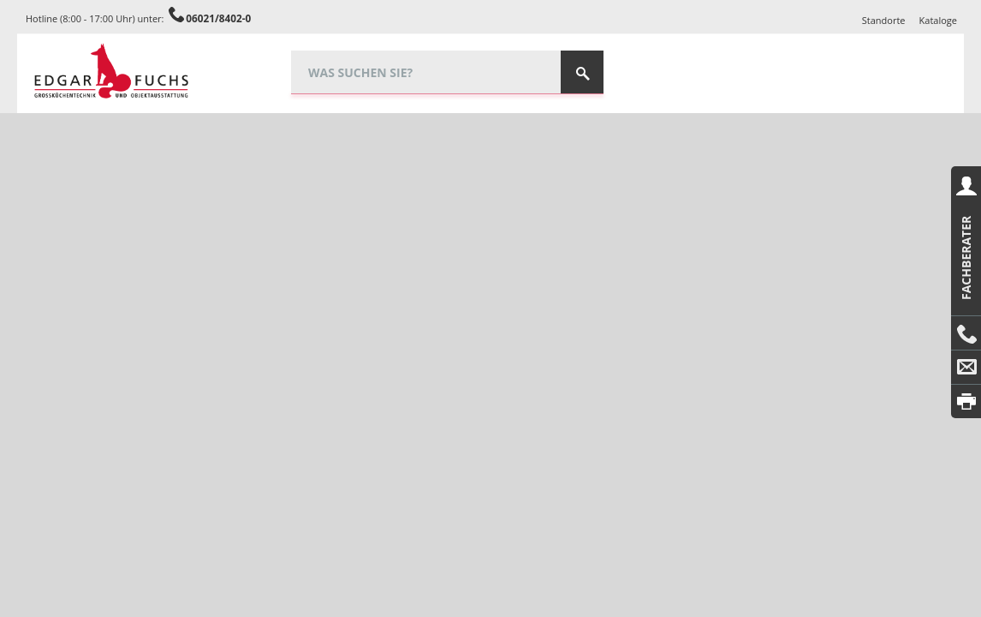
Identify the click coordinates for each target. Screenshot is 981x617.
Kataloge (938, 20)
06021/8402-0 (218, 18)
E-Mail (966, 367)
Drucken (966, 401)
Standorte (884, 20)
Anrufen (966, 333)
